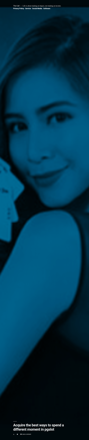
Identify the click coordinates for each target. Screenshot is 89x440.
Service (28, 8)
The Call (16, 6)
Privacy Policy (18, 8)
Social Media (37, 8)
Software (46, 8)
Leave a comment (26, 434)
